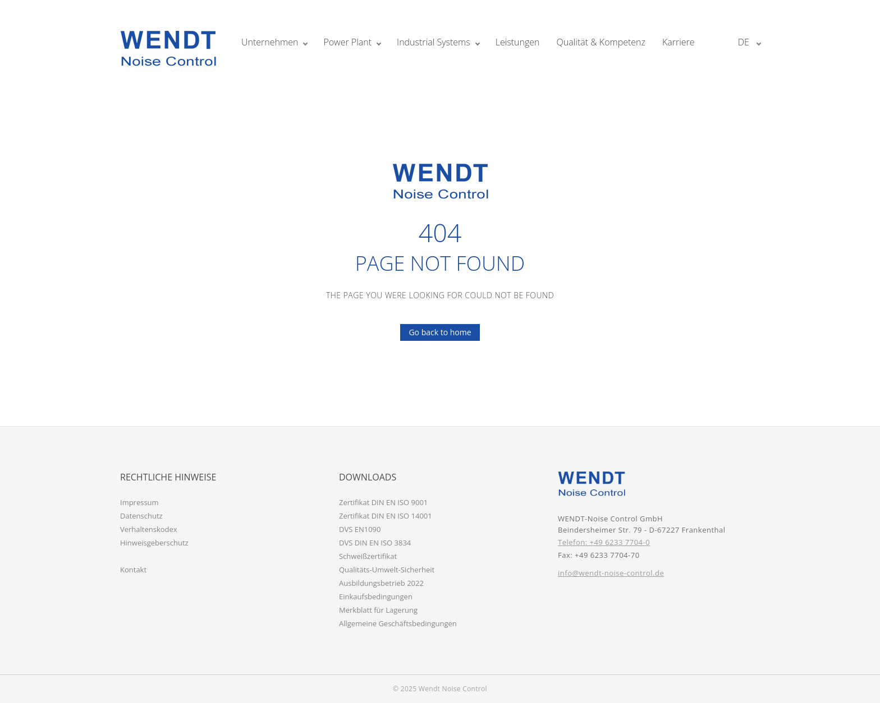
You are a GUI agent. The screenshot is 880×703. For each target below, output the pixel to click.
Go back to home (435, 332)
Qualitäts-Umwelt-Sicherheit (386, 570)
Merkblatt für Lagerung (378, 610)
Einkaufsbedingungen (375, 596)
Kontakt (133, 570)
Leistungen (518, 42)
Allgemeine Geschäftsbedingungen (398, 623)
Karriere (678, 42)
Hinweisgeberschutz (154, 543)
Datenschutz (141, 516)
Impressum (139, 502)
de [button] (744, 42)
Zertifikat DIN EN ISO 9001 (383, 502)
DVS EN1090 (360, 529)
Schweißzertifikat (368, 556)
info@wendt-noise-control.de (611, 573)
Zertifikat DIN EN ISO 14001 (385, 516)
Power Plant (347, 42)
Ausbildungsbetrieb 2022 (381, 583)
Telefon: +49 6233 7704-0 (604, 542)
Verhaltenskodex (148, 529)
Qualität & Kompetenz (601, 42)
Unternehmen (269, 42)
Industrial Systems (433, 42)
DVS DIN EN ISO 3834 (375, 543)
